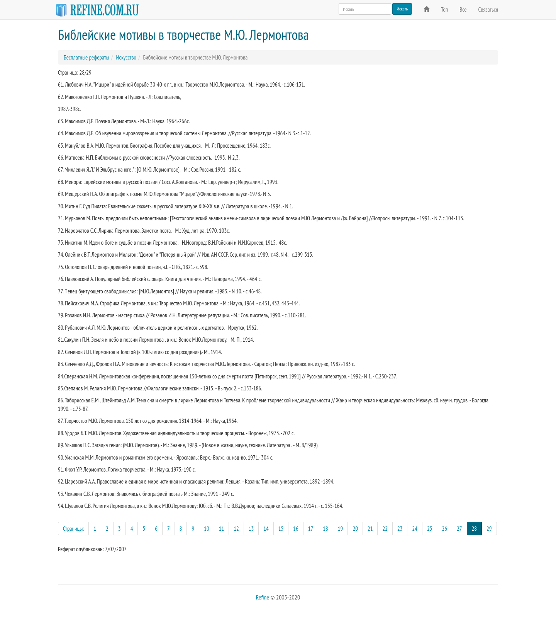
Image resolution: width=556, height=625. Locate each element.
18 (325, 528)
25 (429, 528)
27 (459, 528)
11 (221, 528)
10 (206, 528)
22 (385, 528)
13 (251, 528)
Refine (262, 597)
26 (444, 528)
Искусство (126, 57)
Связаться (488, 9)
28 (477, 528)
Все (462, 9)
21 (370, 528)
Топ (444, 9)
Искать (402, 9)
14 (266, 528)
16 (295, 528)
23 (400, 528)
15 (281, 528)
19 (340, 528)
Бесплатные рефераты (86, 57)
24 (414, 528)
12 (236, 528)
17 (311, 528)
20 (355, 528)
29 (489, 528)
